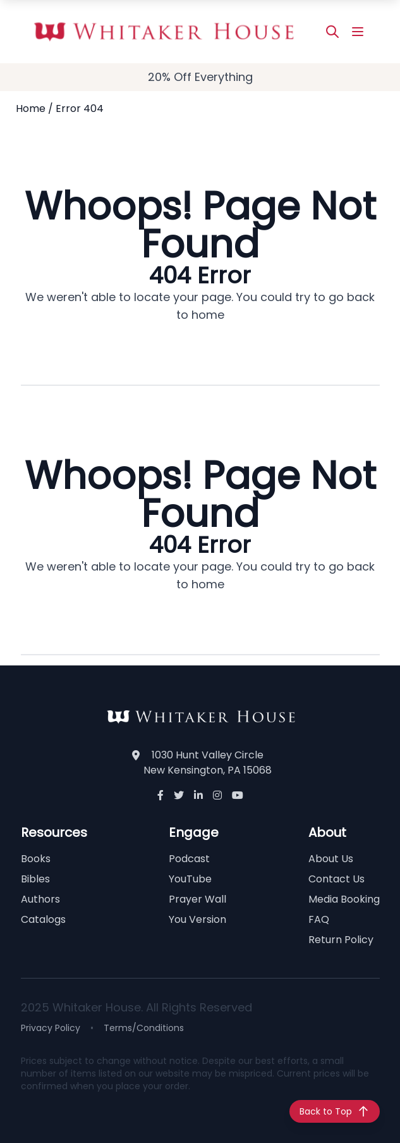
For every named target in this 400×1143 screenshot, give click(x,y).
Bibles (35, 879)
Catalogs (43, 919)
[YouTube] (237, 795)
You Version (197, 919)
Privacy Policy (50, 1028)
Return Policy (340, 939)
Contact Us (336, 879)
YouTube (190, 879)
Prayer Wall (197, 899)
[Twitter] (179, 795)
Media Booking (344, 899)
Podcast (189, 858)
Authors (40, 899)
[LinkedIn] (198, 795)
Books (36, 858)
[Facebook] (160, 795)
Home (30, 108)
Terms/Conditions (144, 1028)
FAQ (318, 919)
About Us (330, 858)
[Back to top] (334, 1111)
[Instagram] (217, 795)
